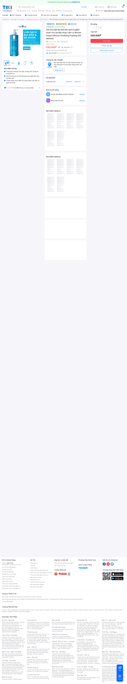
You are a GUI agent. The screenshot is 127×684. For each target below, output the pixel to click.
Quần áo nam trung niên (37, 642)
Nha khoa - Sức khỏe (88, 662)
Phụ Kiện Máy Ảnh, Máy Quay (110, 654)
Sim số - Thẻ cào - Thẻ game (91, 663)
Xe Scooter (92, 670)
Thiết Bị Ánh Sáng (113, 655)
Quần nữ (39, 622)
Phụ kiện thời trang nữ (58, 629)
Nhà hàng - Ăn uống (86, 660)
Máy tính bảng (10, 657)
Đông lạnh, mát (14, 640)
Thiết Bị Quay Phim (112, 662)
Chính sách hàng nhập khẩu (10, 583)
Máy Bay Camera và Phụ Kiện (113, 662)
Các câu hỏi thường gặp (8, 567)
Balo (53, 622)
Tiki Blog (32, 565)
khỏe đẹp (41, 11)
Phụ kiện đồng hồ (60, 638)
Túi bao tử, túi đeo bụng (42, 678)
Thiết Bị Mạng (62, 647)
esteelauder (14, 610)
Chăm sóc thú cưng (57, 669)
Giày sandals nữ (36, 650)
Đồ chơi (20, 622)
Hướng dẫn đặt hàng (7, 572)
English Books (87, 679)
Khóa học (92, 657)
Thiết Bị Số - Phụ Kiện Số (85, 640)
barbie (28, 610)
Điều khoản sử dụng (36, 577)
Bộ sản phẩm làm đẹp (12, 672)
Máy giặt (107, 625)
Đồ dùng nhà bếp (7, 679)
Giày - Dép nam (32, 657)
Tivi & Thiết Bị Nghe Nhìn (87, 634)
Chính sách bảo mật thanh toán (39, 570)
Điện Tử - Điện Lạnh (109, 620)
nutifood (75, 610)
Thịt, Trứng (11, 637)
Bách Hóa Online (58, 667)
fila (24, 611)
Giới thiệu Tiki (34, 563)
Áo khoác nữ (40, 624)
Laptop (68, 648)
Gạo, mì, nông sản (11, 642)
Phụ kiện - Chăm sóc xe (84, 669)
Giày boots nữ (34, 652)
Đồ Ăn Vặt (58, 673)
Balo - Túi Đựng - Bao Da (112, 658)
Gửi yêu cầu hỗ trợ (7, 569)
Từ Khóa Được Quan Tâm (110, 667)
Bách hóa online (85, 630)
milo (55, 610)
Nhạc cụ (65, 662)
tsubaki (27, 611)
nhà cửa (48, 11)
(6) (58, 41)
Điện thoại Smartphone (8, 654)
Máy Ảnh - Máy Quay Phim (111, 652)
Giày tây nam (39, 659)
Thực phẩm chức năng (11, 664)
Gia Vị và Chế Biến (60, 672)
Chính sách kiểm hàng (8, 576)
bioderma (47, 610)
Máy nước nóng (112, 627)
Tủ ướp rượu (120, 628)
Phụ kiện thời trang (58, 627)
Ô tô (87, 670)
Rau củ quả (8, 639)
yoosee (101, 610)
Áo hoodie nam (34, 637)
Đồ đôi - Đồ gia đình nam (40, 639)
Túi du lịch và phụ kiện (62, 622)
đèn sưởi (110, 669)
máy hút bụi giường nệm (112, 676)
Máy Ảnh (116, 663)
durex (41, 610)
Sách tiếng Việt (81, 677)
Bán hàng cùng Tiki (59, 565)
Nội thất (60, 657)
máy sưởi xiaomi (115, 675)
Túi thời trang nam (33, 675)
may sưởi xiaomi (110, 673)
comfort (116, 610)
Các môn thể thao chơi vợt (113, 642)
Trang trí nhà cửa (57, 654)
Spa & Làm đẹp (89, 658)
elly (52, 610)
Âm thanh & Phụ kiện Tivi (109, 622)
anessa (96, 610)
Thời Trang (92, 622)
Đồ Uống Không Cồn (62, 675)
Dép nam (36, 661)
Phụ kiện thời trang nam (62, 630)
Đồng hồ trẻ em (70, 638)
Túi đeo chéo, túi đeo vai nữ (35, 669)
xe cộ (28, 11)
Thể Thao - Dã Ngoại (109, 632)
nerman (86, 610)
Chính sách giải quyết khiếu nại (39, 575)
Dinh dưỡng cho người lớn (12, 628)
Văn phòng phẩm (91, 677)
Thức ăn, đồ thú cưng (11, 647)
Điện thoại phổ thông (11, 655)
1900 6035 (10, 601)
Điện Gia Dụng (7, 677)
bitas (120, 610)
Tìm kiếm (84, 7)
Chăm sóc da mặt (7, 662)
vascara (4, 610)
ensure (37, 610)
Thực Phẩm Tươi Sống (9, 635)
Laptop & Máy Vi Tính (90, 632)
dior (9, 610)
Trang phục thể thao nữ (108, 634)
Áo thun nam (30, 634)
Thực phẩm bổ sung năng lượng (113, 646)
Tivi (106, 627)
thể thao (59, 11)
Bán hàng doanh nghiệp (37, 584)
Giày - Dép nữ (32, 647)
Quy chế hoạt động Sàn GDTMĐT (64, 563)
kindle (81, 610)
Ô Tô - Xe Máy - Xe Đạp (85, 667)
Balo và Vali (56, 620)
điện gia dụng (21, 11)
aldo (65, 610)
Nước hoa (8, 672)
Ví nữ (45, 669)
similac (110, 610)
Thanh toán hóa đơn (82, 657)
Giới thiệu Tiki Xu (35, 579)
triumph (70, 610)
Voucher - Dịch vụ (83, 655)
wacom (91, 610)
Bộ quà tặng (60, 677)
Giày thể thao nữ (116, 645)
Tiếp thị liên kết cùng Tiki (37, 582)
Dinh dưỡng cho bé (10, 627)
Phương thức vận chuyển (9, 574)
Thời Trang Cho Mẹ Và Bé (9, 622)
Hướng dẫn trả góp (7, 581)
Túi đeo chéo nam (37, 677)
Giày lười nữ (42, 652)
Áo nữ (28, 622)
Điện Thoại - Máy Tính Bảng (11, 652)
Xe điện (94, 669)
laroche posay (67, 11)
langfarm (10, 611)
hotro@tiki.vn (17, 586)
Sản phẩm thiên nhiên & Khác (12, 668)
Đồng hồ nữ (62, 636)
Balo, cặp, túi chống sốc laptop (63, 623)
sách (53, 11)
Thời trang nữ (31, 620)
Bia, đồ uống (8, 643)
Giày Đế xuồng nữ (38, 654)
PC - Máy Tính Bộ (60, 648)
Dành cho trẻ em (10, 645)
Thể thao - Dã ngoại (85, 625)
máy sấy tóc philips (114, 670)
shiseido (4, 611)
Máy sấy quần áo (111, 628)
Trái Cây (4, 637)
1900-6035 (10, 563)
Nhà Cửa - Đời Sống (59, 652)
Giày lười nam (31, 659)
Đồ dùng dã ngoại (113, 635)
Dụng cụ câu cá (110, 640)
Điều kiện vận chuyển (36, 587)
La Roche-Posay (60, 27)
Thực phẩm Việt (16, 639)
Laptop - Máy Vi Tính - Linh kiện (63, 641)
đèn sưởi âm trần (110, 680)
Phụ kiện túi (45, 671)
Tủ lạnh (107, 624)
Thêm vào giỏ (107, 46)
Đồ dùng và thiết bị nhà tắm (63, 658)
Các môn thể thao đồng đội (113, 642)
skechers (60, 610)
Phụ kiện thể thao (113, 637)
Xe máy (82, 670)
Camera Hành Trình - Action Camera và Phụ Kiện (113, 657)
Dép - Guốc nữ (39, 649)
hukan (16, 611)
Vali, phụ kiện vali (69, 624)
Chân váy (39, 625)
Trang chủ (101, 7)
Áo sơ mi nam (38, 635)
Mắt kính (67, 629)
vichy (20, 611)
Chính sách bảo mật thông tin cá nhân (41, 572)
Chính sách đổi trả (7, 579)
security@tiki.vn (16, 588)
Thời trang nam (32, 632)
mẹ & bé (34, 11)
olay (106, 610)
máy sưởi (104, 669)
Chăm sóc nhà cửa (12, 648)
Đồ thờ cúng (58, 662)
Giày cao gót (30, 649)
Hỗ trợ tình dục (16, 672)
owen (32, 610)
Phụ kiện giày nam (35, 662)
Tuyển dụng (33, 568)
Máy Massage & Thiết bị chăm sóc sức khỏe (13, 666)
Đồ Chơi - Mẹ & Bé (8, 620)
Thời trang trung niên (36, 628)
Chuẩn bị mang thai (11, 632)
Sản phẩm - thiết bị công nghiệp (88, 632)
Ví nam (29, 677)
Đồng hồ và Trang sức (59, 634)
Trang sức (55, 636)
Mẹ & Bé (87, 628)
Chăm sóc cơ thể (10, 666)
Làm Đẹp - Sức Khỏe (9, 660)
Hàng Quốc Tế (82, 620)
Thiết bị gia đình (17, 679)
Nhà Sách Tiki (82, 675)
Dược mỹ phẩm (17, 673)
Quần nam (38, 634)
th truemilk (22, 610)
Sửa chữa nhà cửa (60, 655)
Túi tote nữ (38, 671)
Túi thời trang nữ (32, 667)
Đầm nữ (33, 622)
